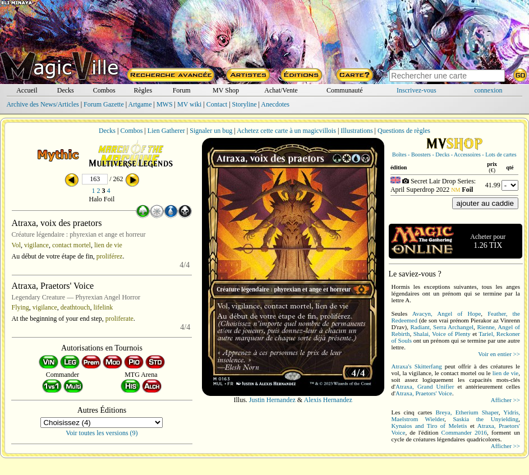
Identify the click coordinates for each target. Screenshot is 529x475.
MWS (165, 104)
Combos (104, 90)
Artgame (140, 104)
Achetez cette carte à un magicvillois (286, 131)
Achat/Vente (280, 90)
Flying (20, 307)
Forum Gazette (104, 104)
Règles (143, 90)
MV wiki (189, 104)
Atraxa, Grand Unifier (424, 386)
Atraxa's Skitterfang (417, 366)
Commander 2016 (464, 432)
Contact (216, 104)
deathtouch (75, 307)
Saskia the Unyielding (485, 419)
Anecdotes (275, 104)
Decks (65, 90)
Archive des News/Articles (42, 104)
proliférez (109, 256)
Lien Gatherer (166, 131)
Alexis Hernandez (328, 400)
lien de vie (108, 245)
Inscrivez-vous (416, 90)
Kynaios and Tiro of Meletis (429, 425)
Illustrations (356, 131)
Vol (16, 245)
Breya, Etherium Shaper (466, 412)
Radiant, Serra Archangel (442, 327)
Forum (182, 90)
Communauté (344, 90)
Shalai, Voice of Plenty (442, 333)
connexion (489, 90)
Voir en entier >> (499, 354)
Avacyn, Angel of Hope (446, 313)
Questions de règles (404, 131)
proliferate (119, 318)
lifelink (103, 307)
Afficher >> (505, 399)
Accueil (26, 90)
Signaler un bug (211, 131)
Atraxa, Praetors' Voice (423, 393)
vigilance (36, 245)
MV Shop (226, 90)
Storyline (244, 104)
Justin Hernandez (272, 400)
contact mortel (71, 245)
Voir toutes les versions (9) (101, 433)
